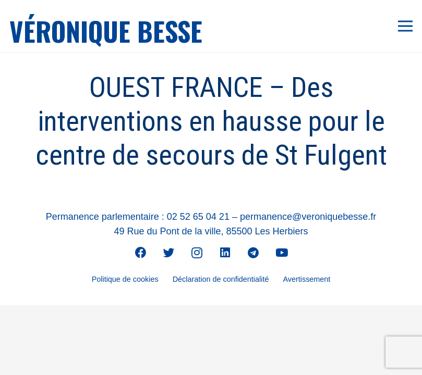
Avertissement (306, 279)
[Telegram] (253, 253)
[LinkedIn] (225, 253)
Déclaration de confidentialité (221, 279)
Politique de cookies (125, 279)
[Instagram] (197, 253)
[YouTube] (282, 253)
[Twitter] (169, 253)
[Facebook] (141, 253)
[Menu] (405, 26)
